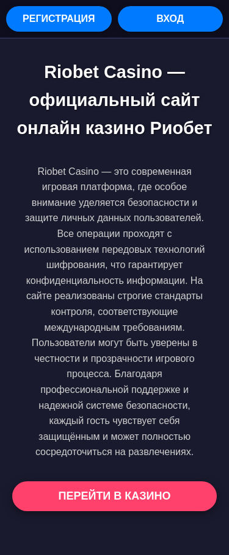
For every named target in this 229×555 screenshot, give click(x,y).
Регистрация (59, 18)
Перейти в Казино (114, 496)
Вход (170, 18)
